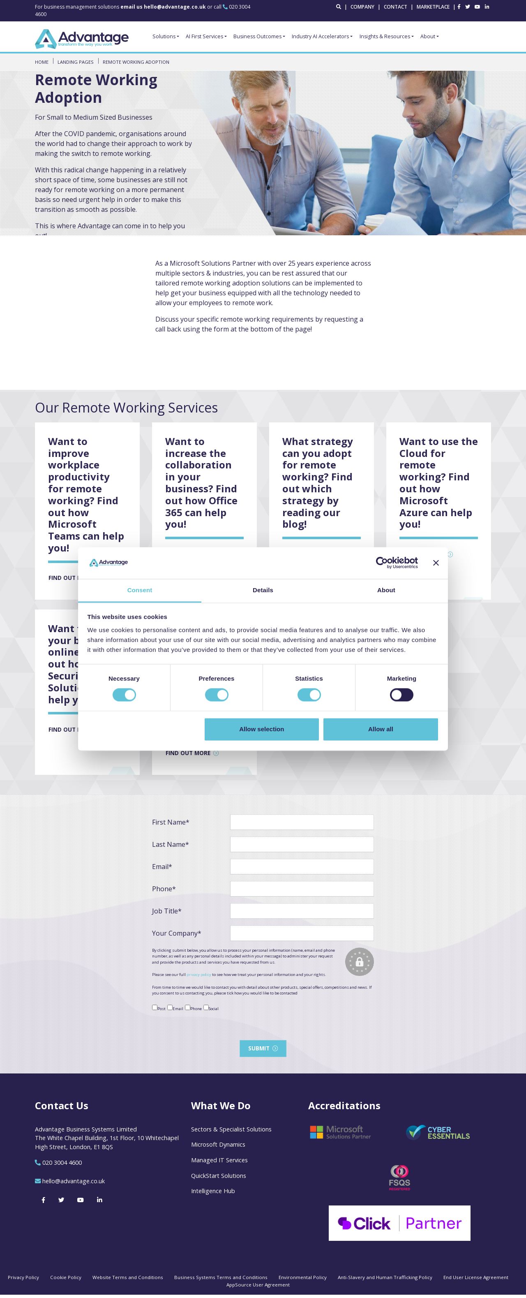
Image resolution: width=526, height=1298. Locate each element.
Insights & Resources (385, 36)
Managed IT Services (219, 1163)
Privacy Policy (23, 1280)
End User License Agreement (475, 1280)
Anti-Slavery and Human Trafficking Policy (385, 1280)
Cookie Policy (65, 1280)
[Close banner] (436, 563)
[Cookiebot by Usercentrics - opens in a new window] (382, 563)
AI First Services (204, 36)
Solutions (163, 36)
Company (362, 6)
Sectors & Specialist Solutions (231, 1132)
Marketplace (433, 6)
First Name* (170, 824)
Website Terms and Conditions (127, 1280)
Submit (258, 1051)
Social (211, 1010)
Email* (162, 869)
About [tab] (386, 589)
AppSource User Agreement (258, 1288)
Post (159, 1010)
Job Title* (167, 913)
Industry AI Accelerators (320, 36)
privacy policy (199, 977)
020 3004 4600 (62, 1166)
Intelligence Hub (213, 1194)
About (427, 36)
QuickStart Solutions (218, 1179)
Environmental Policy (303, 1280)
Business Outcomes (257, 36)
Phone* (164, 891)
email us (163, 6)
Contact (395, 6)
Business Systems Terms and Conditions (221, 1280)
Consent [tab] (139, 589)
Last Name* (170, 846)
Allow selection (261, 728)
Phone (193, 1010)
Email (175, 1010)
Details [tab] (263, 589)
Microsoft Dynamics (218, 1148)
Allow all (380, 728)
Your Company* (176, 935)
